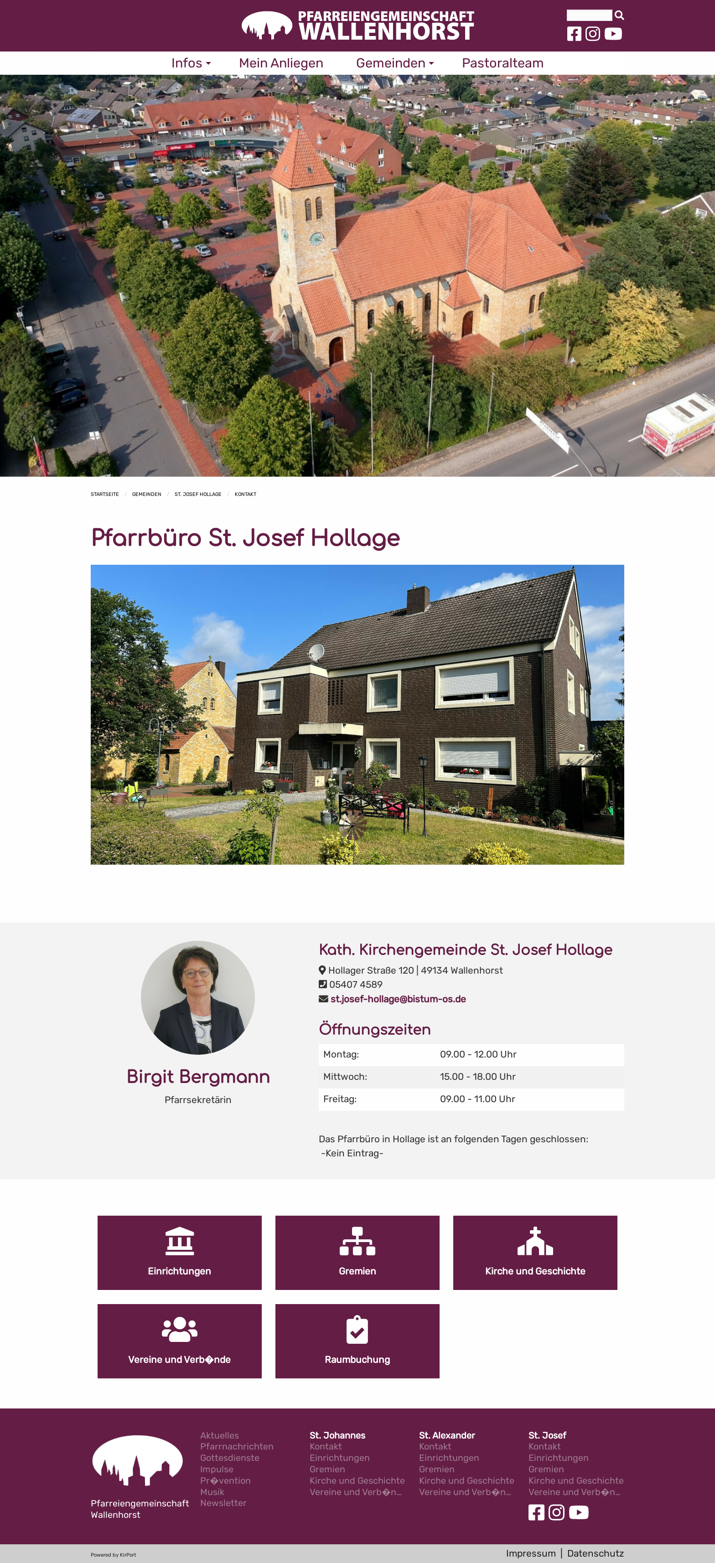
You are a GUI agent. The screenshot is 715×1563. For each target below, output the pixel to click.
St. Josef (547, 1436)
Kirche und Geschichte (357, 1481)
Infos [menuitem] (186, 63)
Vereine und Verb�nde (357, 1492)
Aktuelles (219, 1436)
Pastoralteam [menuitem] (503, 63)
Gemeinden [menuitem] (390, 63)
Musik (212, 1492)
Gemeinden (146, 494)
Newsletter (223, 1503)
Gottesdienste (229, 1458)
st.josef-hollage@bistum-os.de (398, 999)
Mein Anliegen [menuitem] (281, 63)
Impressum (531, 1553)
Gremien (327, 1470)
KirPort (128, 1555)
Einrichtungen (340, 1458)
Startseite (105, 494)
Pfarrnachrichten (237, 1447)
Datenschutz (595, 1553)
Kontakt (245, 494)
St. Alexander (447, 1436)
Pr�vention (225, 1481)
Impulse (216, 1470)
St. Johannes (337, 1436)
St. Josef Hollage (198, 494)
